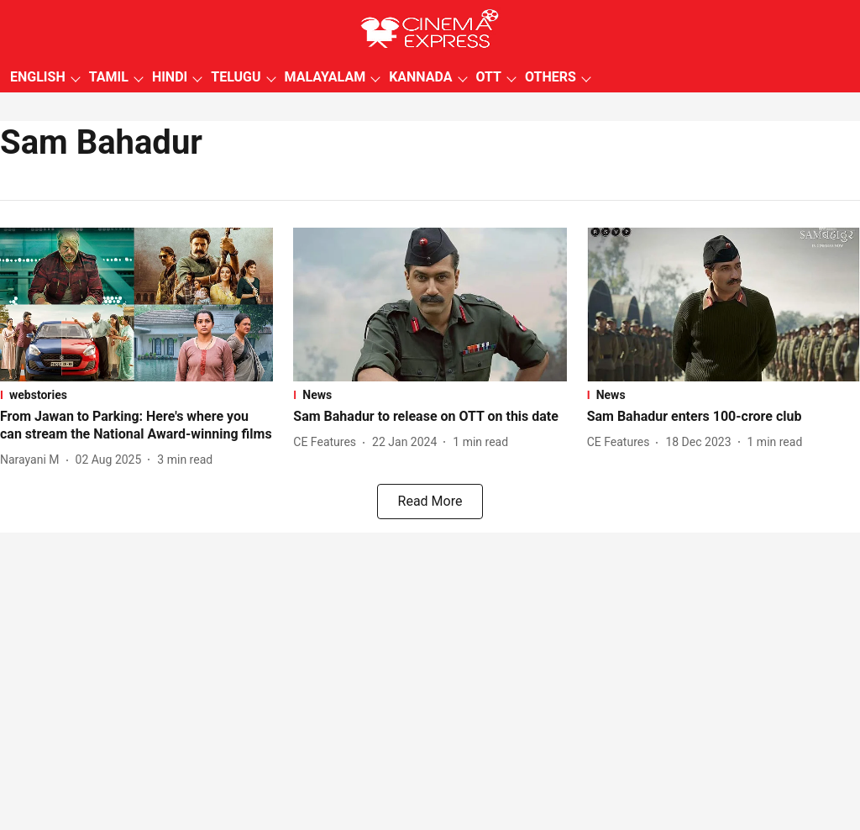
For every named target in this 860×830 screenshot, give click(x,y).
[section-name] (136, 395)
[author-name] (33, 460)
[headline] (136, 426)
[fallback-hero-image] (136, 304)
